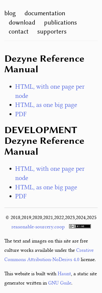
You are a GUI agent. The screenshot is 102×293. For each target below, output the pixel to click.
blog (10, 13)
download (22, 22)
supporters (52, 31)
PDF (21, 114)
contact (19, 31)
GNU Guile (59, 283)
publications (60, 22)
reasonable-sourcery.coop (38, 227)
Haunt (64, 274)
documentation (44, 13)
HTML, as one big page (46, 105)
